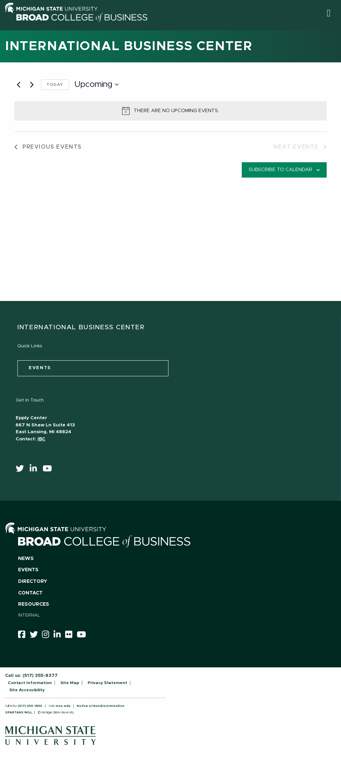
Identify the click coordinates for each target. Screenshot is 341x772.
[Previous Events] (18, 84)
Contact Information (30, 683)
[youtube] (49, 470)
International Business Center (128, 46)
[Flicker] (71, 635)
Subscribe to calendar (280, 169)
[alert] (170, 110)
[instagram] (48, 635)
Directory (32, 581)
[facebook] (24, 635)
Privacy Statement (107, 683)
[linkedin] (35, 470)
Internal (29, 615)
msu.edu (63, 706)
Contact (30, 593)
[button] (328, 13)
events (40, 368)
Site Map (69, 683)
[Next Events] (32, 84)
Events (28, 569)
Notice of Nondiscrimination (100, 706)
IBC (41, 439)
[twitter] (22, 470)
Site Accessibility (27, 690)
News (26, 558)
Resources (33, 604)
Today (55, 84)
